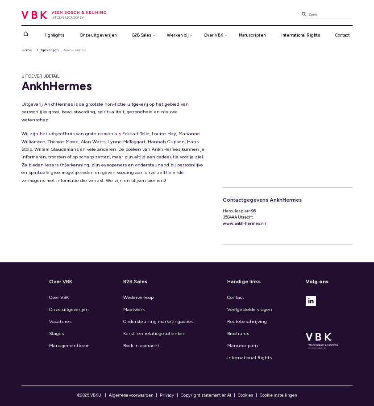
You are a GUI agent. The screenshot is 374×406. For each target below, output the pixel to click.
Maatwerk (134, 309)
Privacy (167, 395)
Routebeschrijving (247, 321)
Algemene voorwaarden (131, 395)
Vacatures (60, 321)
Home (26, 50)
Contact (342, 35)
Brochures (238, 333)
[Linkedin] (311, 300)
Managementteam (69, 345)
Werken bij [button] (178, 35)
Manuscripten (252, 35)
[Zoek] (304, 15)
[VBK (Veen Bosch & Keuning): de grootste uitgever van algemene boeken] (64, 14)
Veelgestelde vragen (249, 309)
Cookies (245, 395)
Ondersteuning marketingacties (158, 321)
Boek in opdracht (141, 345)
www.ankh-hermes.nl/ (244, 223)
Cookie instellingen (278, 395)
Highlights (53, 35)
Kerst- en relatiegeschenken (154, 333)
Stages (56, 333)
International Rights (300, 35)
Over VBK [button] (213, 35)
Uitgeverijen (47, 50)
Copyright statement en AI (206, 395)
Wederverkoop (138, 297)
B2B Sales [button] (141, 35)
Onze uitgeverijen (98, 35)
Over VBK (59, 297)
